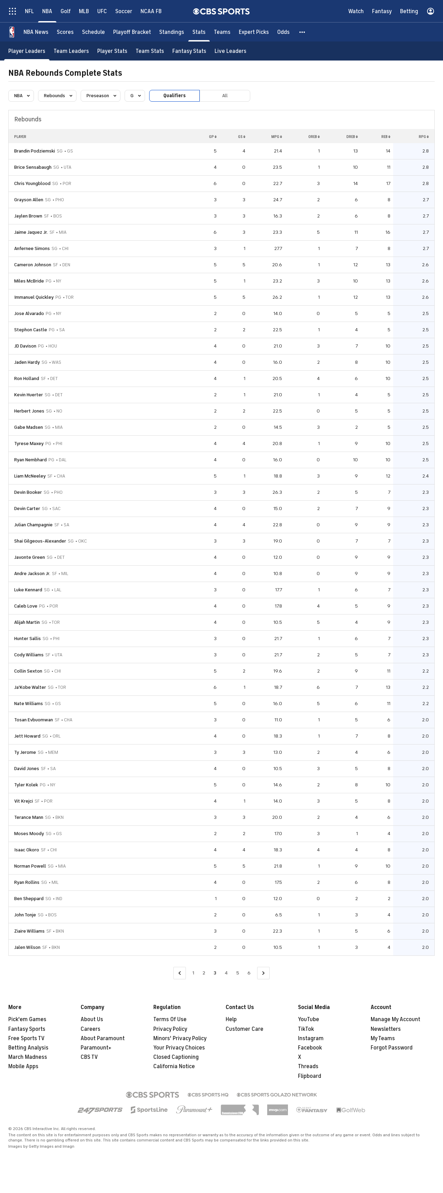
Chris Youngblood (32, 183)
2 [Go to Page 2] (203, 973)
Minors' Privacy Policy (180, 1038)
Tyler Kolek (26, 785)
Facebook (310, 1047)
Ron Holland (26, 378)
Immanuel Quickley (34, 297)
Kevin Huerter (28, 395)
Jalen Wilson (27, 947)
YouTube (308, 1019)
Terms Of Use (170, 1019)
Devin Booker (28, 492)
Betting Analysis (28, 1047)
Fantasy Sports (26, 1029)
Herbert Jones (29, 411)
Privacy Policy (170, 1029)
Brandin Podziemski (34, 151)
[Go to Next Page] (263, 973)
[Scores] (65, 31)
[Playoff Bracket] (132, 31)
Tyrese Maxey (29, 443)
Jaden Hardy (27, 362)
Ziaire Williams (29, 931)
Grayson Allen (28, 200)
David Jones (26, 768)
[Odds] (283, 31)
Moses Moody (29, 833)
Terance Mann (28, 817)
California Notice (174, 1066)
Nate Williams (28, 703)
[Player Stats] (112, 51)
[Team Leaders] (71, 51)
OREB (314, 136)
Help (231, 1019)
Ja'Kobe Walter (30, 687)
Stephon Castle (30, 330)
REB (385, 136)
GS (241, 136)
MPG (276, 136)
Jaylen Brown (28, 216)
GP (213, 136)
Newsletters (386, 1029)
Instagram (311, 1038)
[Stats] (199, 31)
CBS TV (89, 1057)
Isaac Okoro (26, 850)
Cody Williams (29, 655)
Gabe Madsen (28, 427)
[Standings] (171, 31)
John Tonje (25, 915)
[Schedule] (93, 31)
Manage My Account (395, 1019)
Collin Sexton (28, 671)
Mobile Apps (23, 1066)
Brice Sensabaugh (33, 167)
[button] (302, 31)
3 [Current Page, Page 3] (215, 973)
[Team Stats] (150, 51)
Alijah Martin (27, 622)
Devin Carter (27, 508)
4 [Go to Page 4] (226, 973)
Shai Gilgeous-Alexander (40, 541)
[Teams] (222, 31)
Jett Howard (27, 736)
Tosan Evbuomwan (33, 720)
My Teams (383, 1038)
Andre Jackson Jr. (32, 573)
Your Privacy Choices (179, 1047)
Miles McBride (29, 281)
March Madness (27, 1057)
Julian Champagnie (33, 525)
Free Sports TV (26, 1038)
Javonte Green (29, 557)
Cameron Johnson (32, 265)
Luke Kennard (28, 590)
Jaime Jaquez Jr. (31, 232)
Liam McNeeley (30, 476)
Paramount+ (96, 1047)
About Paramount (103, 1038)
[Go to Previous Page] (179, 973)
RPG (424, 136)
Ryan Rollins (26, 882)
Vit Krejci (23, 801)
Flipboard (309, 1076)
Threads (308, 1066)
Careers (90, 1029)
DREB (352, 136)
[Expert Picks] (254, 31)
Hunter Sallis (27, 638)
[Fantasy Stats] (189, 51)
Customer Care (244, 1029)
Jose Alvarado (29, 313)
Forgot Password (392, 1047)
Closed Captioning (176, 1057)
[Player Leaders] (26, 51)
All (225, 96)
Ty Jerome (25, 752)
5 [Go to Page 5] (237, 973)
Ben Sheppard (29, 898)
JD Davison (25, 346)
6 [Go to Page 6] (249, 973)
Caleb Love (25, 606)
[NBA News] (36, 31)
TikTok (306, 1029)
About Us (92, 1019)
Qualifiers (174, 96)
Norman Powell (30, 866)
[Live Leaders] (230, 51)
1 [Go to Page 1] (193, 973)
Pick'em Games (27, 1019)
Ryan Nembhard (30, 460)
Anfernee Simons (32, 248)
